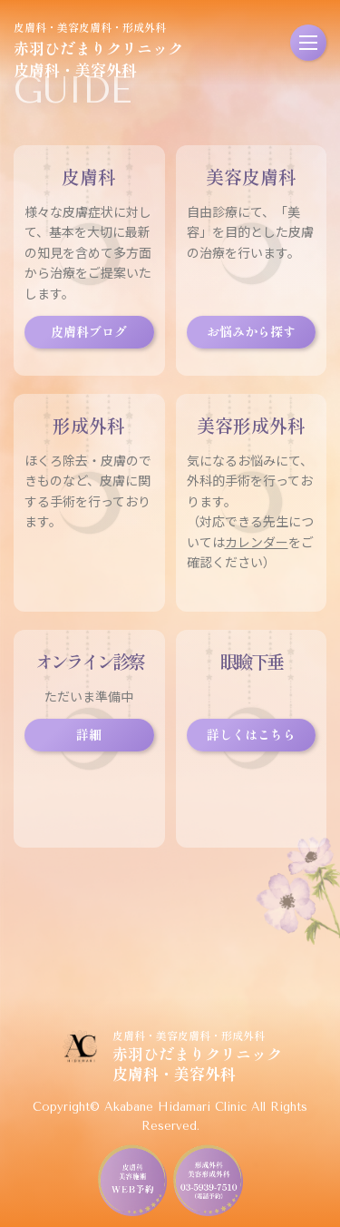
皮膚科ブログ (89, 331)
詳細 (89, 734)
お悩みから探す (251, 331)
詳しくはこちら (251, 734)
